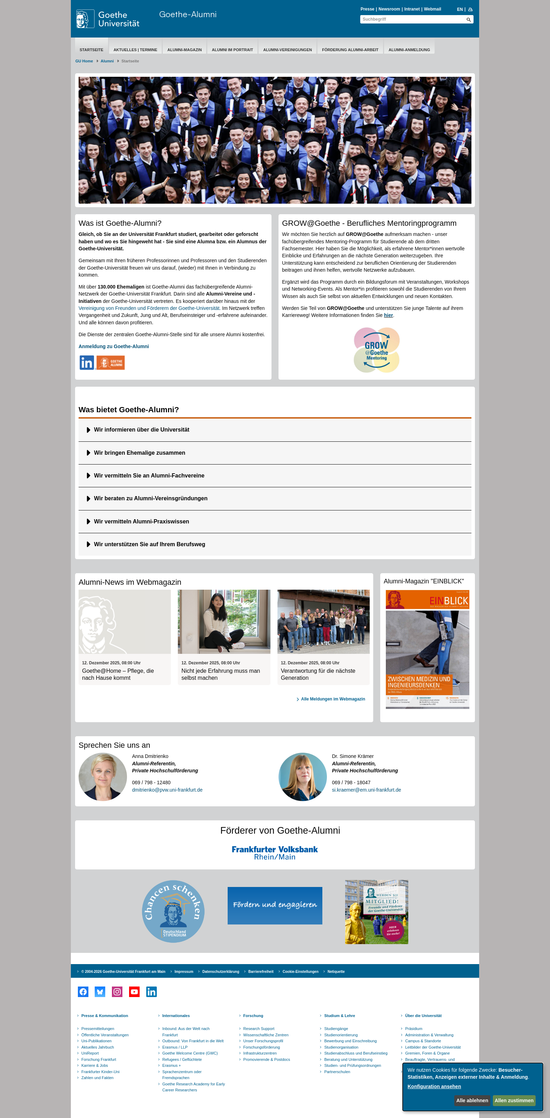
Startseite (91, 50)
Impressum (184, 972)
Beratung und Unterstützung (348, 1059)
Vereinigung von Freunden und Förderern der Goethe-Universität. (150, 308)
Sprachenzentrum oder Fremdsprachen (182, 1075)
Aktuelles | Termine (135, 50)
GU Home (84, 61)
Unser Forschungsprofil (263, 1041)
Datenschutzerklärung (220, 972)
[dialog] (473, 1087)
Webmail (432, 9)
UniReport (90, 1053)
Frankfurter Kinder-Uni (100, 1072)
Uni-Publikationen (96, 1041)
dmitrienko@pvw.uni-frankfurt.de (167, 790)
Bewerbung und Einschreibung (350, 1041)
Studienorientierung (340, 1035)
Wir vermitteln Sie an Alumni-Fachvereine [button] (149, 476)
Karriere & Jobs (94, 1065)
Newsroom (389, 9)
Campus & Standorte (423, 1041)
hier (388, 315)
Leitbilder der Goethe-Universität (433, 1047)
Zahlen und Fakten (97, 1078)
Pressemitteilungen (97, 1028)
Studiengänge (336, 1028)
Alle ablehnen (472, 1100)
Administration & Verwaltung (429, 1035)
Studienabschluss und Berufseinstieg (355, 1053)
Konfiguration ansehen (434, 1086)
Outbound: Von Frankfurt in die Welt (193, 1041)
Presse (367, 9)
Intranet (412, 9)
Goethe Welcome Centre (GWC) (190, 1053)
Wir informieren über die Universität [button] (141, 430)
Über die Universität (423, 1016)
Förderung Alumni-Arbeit (350, 50)
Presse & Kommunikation (104, 1016)
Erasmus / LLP (175, 1047)
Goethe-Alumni (187, 14)
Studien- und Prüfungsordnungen (352, 1065)
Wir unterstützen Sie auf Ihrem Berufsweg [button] (149, 544)
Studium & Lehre (339, 1016)
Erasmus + (171, 1065)
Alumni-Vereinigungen (287, 50)
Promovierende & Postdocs (266, 1059)
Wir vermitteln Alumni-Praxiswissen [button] (141, 521)
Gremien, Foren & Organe (427, 1053)
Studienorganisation (341, 1047)
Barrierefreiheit (261, 972)
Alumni (107, 61)
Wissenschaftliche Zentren (266, 1035)
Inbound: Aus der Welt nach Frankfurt (186, 1031)
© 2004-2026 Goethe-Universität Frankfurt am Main (123, 972)
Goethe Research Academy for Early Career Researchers (193, 1087)
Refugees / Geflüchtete (182, 1059)
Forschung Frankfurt (98, 1059)
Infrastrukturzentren (260, 1053)
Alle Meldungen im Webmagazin (333, 699)
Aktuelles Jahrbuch (97, 1047)
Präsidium (413, 1028)
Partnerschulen (337, 1072)
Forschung (253, 1016)
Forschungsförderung (261, 1047)
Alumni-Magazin (184, 50)
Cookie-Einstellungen (300, 972)
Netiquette (336, 972)
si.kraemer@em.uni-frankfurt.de (366, 790)
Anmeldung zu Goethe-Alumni (114, 346)
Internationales (176, 1016)
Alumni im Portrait (232, 50)
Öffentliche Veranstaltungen (105, 1035)
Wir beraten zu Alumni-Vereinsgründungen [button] (151, 498)
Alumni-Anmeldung (409, 50)
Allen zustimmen (514, 1100)
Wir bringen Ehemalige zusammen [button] (139, 453)
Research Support (259, 1028)
